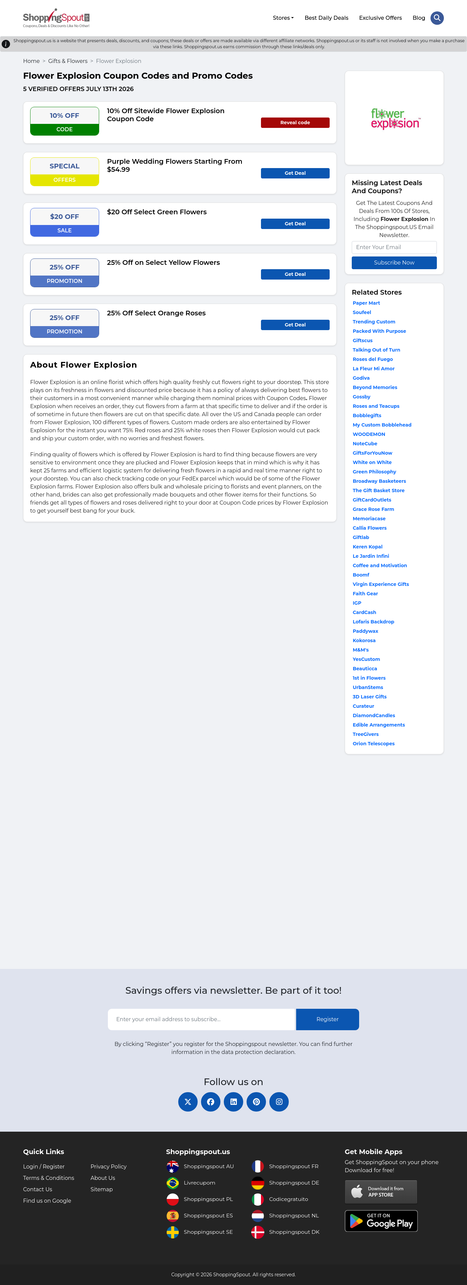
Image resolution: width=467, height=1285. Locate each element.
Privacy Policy (108, 1166)
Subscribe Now (394, 262)
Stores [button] (281, 17)
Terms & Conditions (49, 1178)
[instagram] (280, 1101)
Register (328, 1019)
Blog (418, 17)
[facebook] (210, 1101)
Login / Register (44, 1166)
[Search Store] (437, 17)
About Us (102, 1178)
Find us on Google (47, 1201)
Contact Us (38, 1189)
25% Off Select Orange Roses (156, 312)
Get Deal (295, 172)
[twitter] (187, 1101)
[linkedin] (233, 1101)
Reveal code (295, 122)
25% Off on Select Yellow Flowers (163, 262)
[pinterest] (257, 1101)
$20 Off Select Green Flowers (157, 211)
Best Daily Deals (326, 17)
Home (31, 60)
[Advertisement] (394, 862)
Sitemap (101, 1189)
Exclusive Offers (380, 17)
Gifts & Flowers (67, 60)
